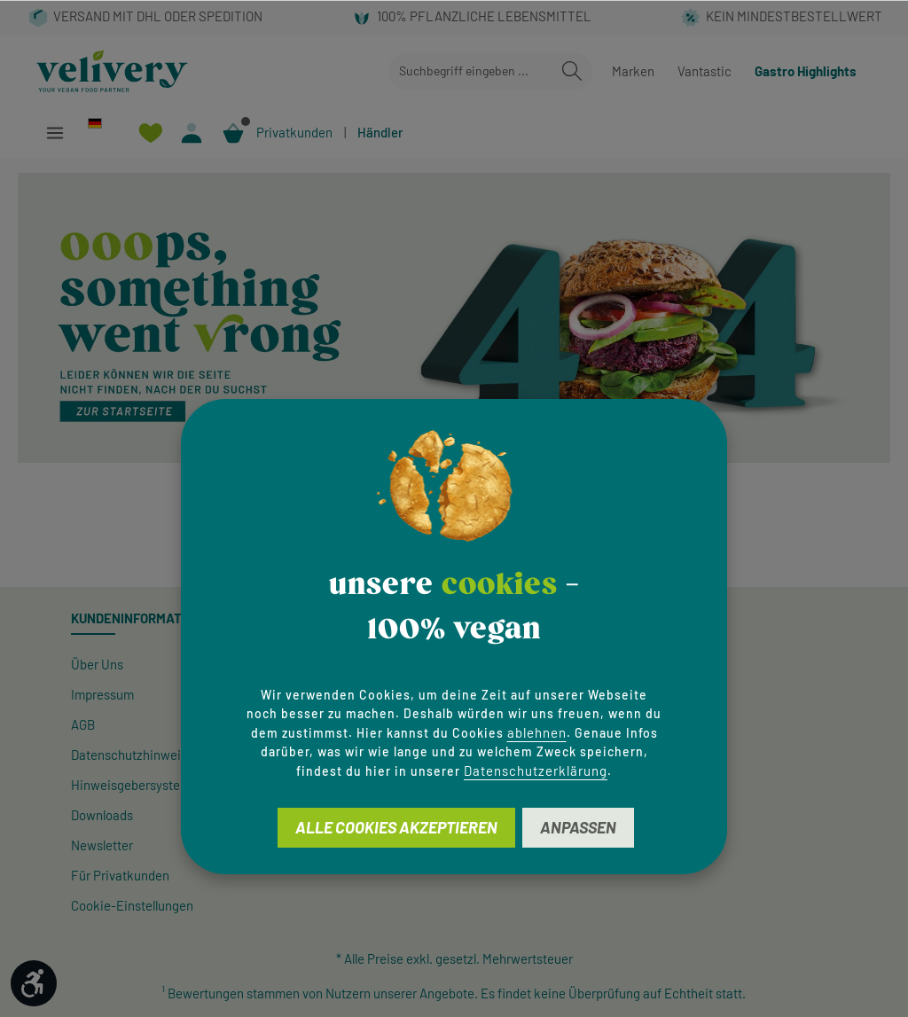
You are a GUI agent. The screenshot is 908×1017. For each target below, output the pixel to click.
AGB (83, 724)
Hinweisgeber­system (131, 785)
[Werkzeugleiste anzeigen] (34, 983)
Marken (633, 71)
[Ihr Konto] (192, 132)
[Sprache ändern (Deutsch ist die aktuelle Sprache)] (102, 122)
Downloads (102, 815)
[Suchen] (572, 71)
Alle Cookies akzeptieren (396, 827)
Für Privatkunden (120, 875)
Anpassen (578, 827)
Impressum (102, 694)
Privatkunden (294, 132)
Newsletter (102, 845)
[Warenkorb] (234, 132)
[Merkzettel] (150, 132)
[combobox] (470, 71)
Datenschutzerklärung (535, 770)
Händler (380, 132)
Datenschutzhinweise (132, 755)
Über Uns (97, 664)
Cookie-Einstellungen (132, 905)
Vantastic (704, 71)
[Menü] (54, 132)
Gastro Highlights (806, 71)
